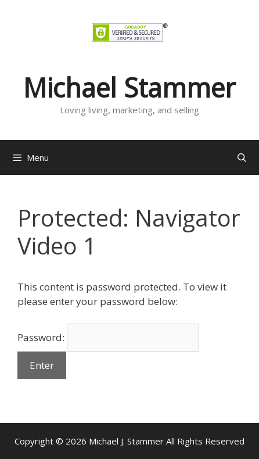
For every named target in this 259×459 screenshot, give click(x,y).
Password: (108, 337)
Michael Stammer (129, 87)
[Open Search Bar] (242, 157)
